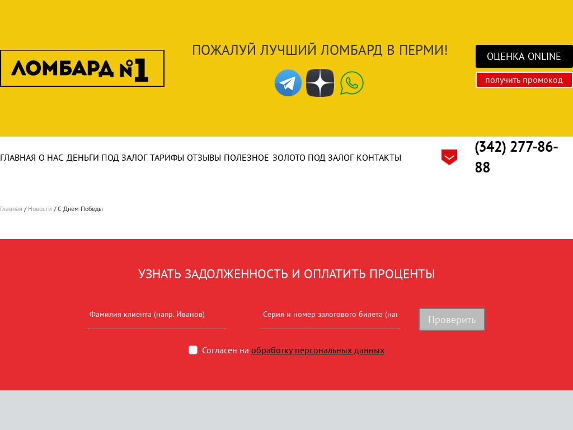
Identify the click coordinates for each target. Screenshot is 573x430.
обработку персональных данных (317, 350)
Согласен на (293, 350)
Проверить (452, 319)
